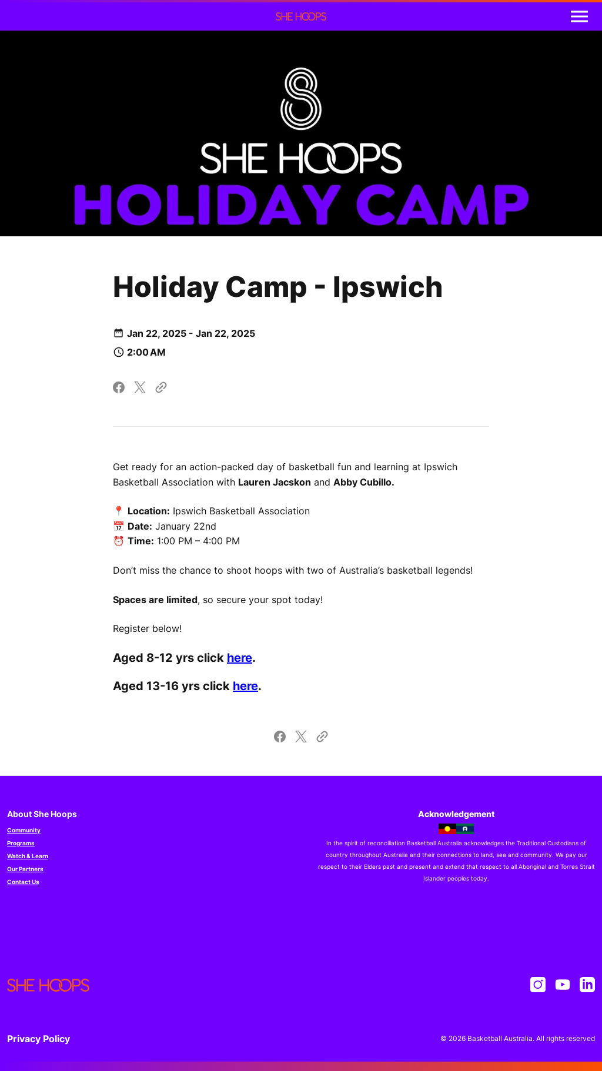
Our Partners (25, 868)
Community (24, 830)
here (239, 658)
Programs (21, 842)
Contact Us (23, 881)
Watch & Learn (27, 855)
